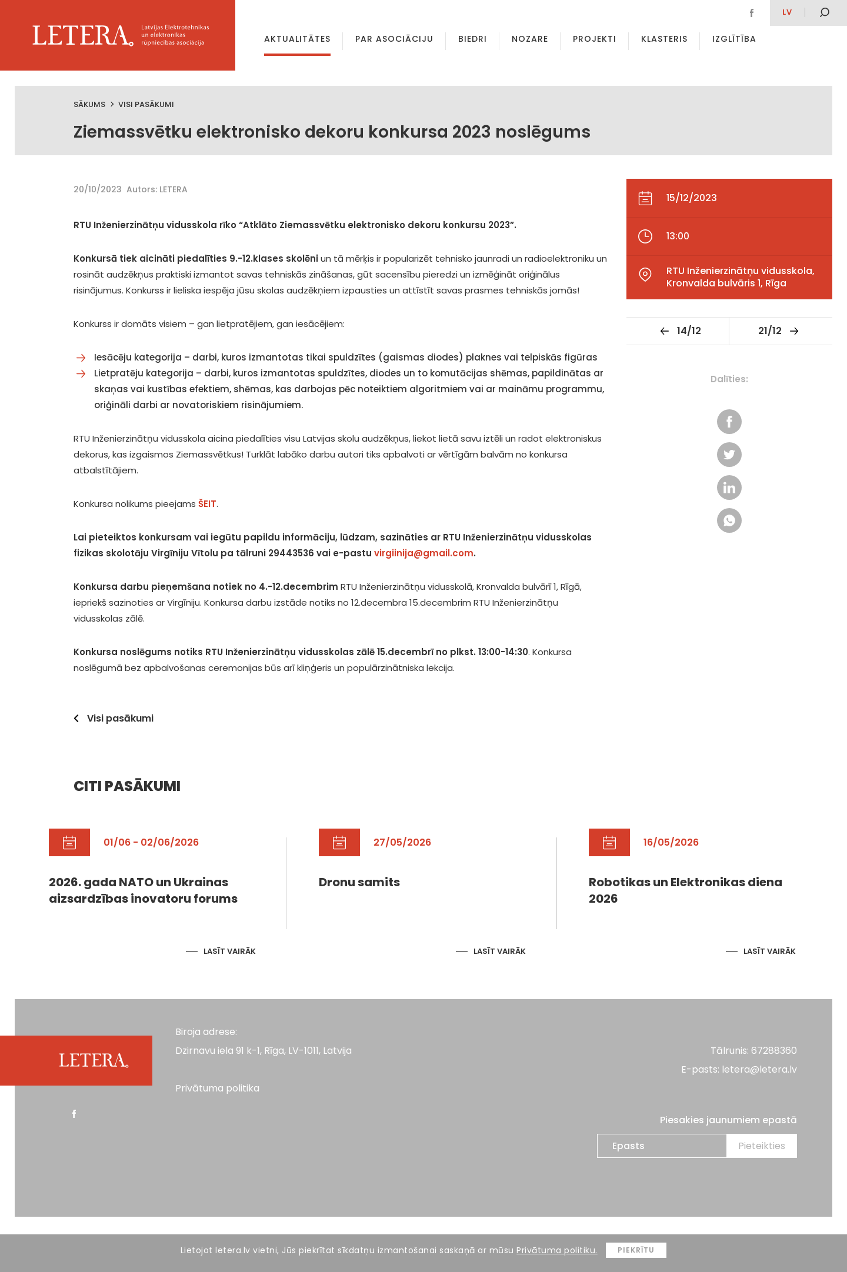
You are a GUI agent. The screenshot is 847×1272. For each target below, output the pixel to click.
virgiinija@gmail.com (423, 553)
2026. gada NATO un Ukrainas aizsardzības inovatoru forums (143, 890)
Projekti (594, 39)
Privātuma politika (217, 1088)
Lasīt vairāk (230, 951)
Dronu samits (359, 882)
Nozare (530, 39)
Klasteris (664, 39)
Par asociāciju (394, 39)
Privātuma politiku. (557, 1250)
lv (787, 12)
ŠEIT (207, 504)
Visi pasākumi (146, 104)
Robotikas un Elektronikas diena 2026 (685, 890)
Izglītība (734, 39)
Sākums (89, 104)
